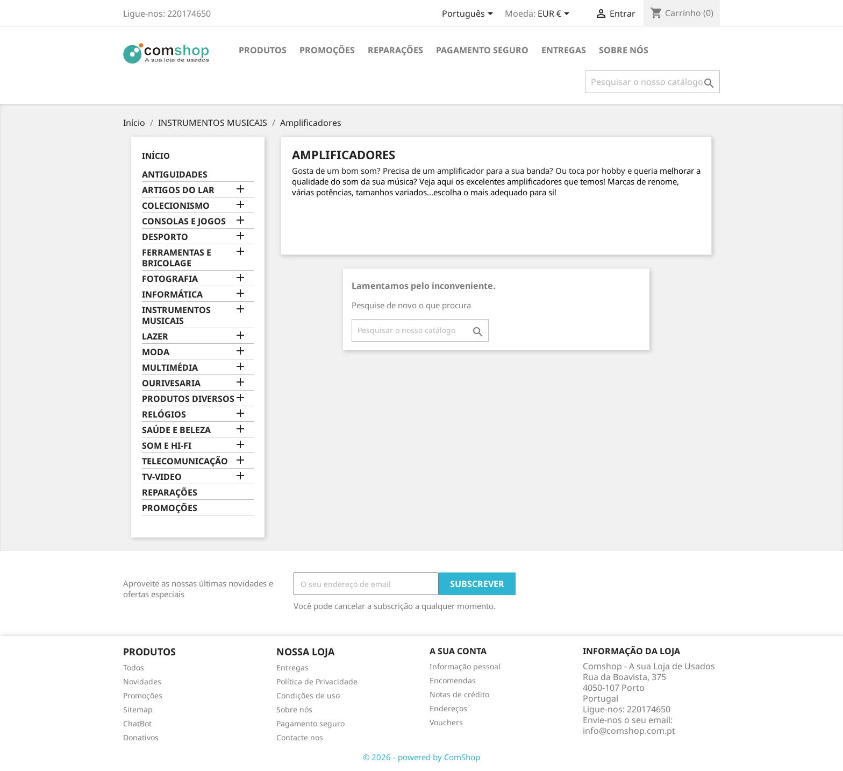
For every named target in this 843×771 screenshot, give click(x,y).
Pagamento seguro (482, 50)
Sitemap (138, 709)
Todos (133, 667)
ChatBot (137, 723)
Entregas (563, 50)
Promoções (142, 695)
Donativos (141, 737)
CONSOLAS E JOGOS (184, 221)
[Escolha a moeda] (555, 14)
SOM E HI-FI (166, 445)
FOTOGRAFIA (170, 279)
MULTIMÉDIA (170, 367)
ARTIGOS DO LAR (178, 190)
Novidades (142, 681)
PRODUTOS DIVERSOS (188, 399)
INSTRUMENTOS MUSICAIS (176, 316)
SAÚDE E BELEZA (176, 430)
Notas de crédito (459, 694)
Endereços (448, 708)
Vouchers (446, 722)
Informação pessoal (465, 666)
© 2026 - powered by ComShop (421, 757)
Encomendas (453, 680)
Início (156, 155)
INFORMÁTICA (172, 294)
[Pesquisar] (652, 81)
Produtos (263, 50)
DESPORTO (165, 237)
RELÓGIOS (164, 414)
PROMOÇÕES (327, 50)
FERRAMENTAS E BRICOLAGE (176, 258)
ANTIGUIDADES (175, 174)
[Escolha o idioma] (469, 14)
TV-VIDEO (162, 477)
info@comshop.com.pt (629, 731)
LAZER (155, 336)
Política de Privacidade (317, 681)
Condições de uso (308, 695)
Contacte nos (299, 737)
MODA (155, 352)
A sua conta (458, 651)
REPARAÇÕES (395, 50)
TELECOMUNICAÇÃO (185, 461)
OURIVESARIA (171, 383)
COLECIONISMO (176, 205)
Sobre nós (623, 50)
